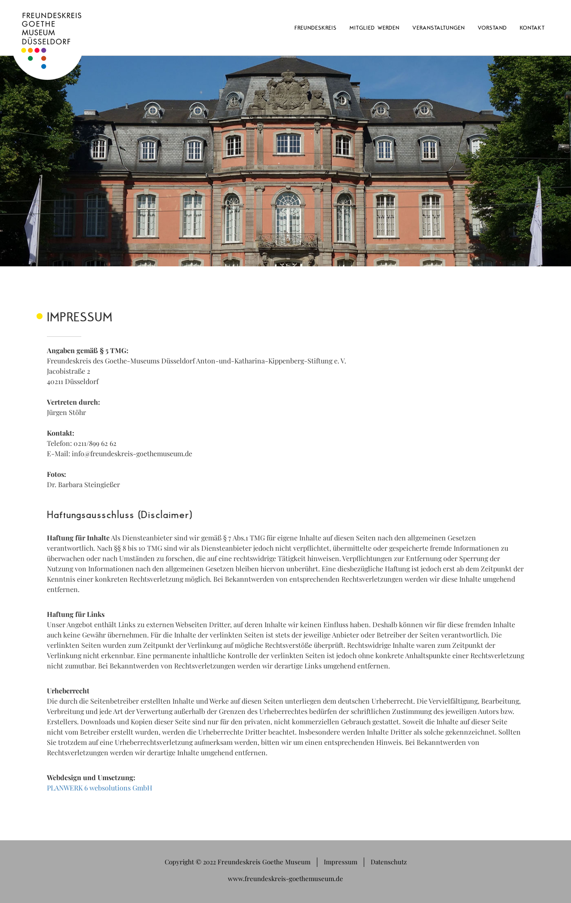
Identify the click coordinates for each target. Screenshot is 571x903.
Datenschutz (389, 861)
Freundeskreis (316, 27)
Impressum (340, 861)
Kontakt (532, 27)
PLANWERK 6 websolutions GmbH (99, 787)
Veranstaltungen (438, 27)
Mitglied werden (374, 27)
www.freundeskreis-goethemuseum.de (285, 878)
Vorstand (492, 27)
